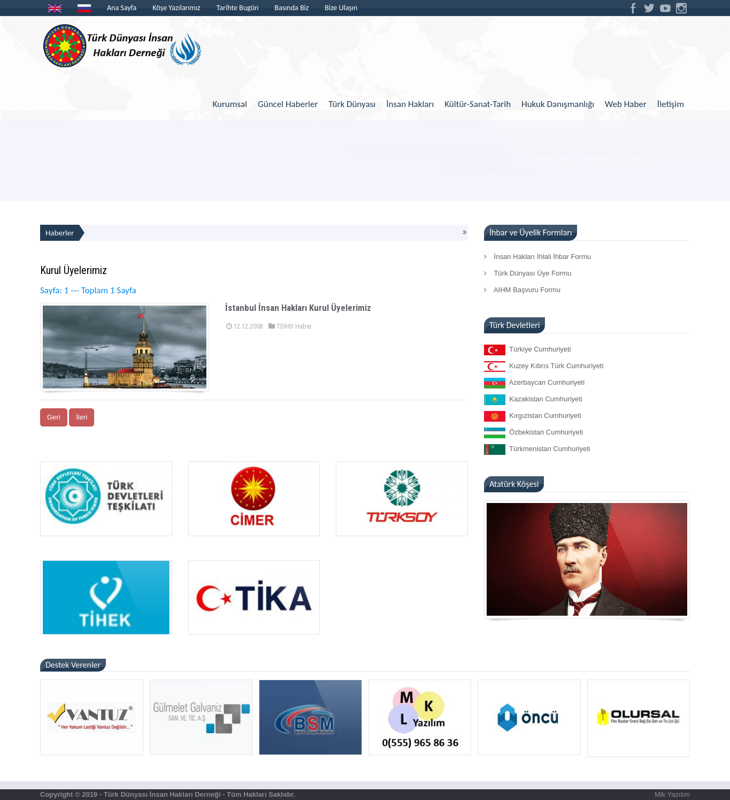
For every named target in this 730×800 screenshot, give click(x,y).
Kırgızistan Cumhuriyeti (532, 416)
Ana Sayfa (121, 7)
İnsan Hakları (410, 104)
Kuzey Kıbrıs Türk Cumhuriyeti (543, 366)
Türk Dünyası (351, 104)
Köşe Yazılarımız (176, 7)
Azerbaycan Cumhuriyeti (534, 383)
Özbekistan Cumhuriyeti (533, 433)
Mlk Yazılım (672, 794)
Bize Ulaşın (341, 7)
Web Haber (626, 104)
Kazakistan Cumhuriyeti (533, 399)
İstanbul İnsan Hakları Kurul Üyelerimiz (298, 307)
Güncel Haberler (288, 104)
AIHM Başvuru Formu (522, 290)
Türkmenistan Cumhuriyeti (537, 449)
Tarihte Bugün (238, 7)
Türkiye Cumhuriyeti (527, 350)
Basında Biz (291, 7)
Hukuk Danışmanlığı (557, 104)
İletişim (670, 104)
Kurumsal (229, 104)
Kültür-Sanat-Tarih (477, 104)
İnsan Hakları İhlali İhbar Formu (537, 257)
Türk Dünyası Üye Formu (528, 273)
